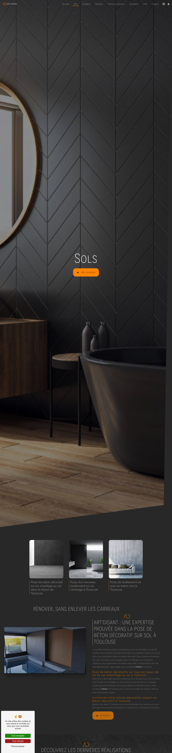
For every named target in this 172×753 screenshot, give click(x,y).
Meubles (99, 3)
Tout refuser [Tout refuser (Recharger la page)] (18, 741)
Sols (76, 3)
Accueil (65, 3)
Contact (155, 3)
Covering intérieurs (116, 3)
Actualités (134, 3)
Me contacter (86, 272)
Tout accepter (17, 735)
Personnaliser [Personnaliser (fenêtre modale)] (17, 746)
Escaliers (86, 3)
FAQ (145, 3)
